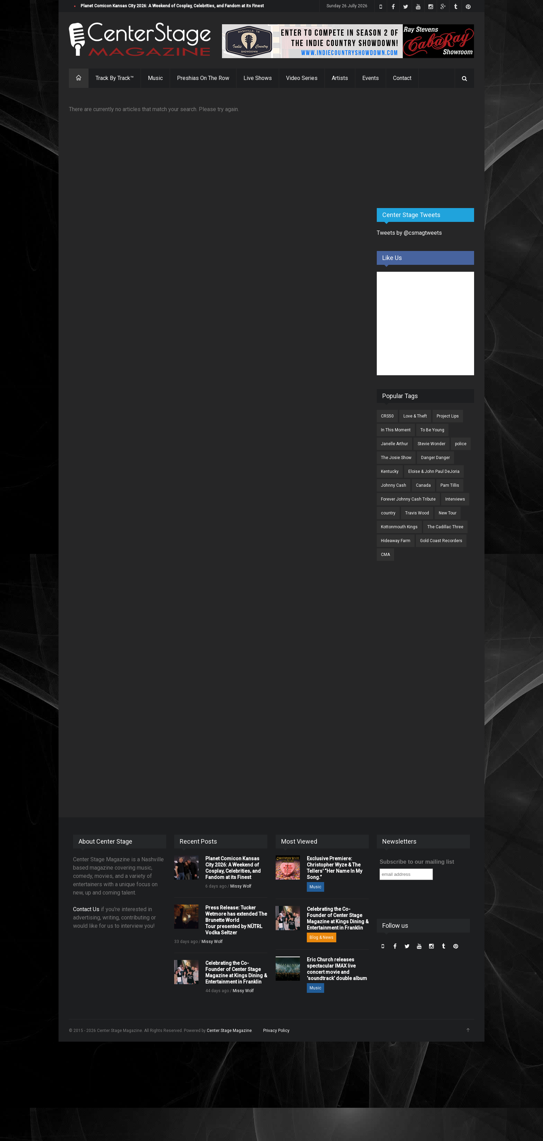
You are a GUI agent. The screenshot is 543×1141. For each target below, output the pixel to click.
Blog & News (321, 937)
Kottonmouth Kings (399, 526)
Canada (423, 485)
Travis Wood (417, 513)
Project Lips (448, 416)
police (460, 443)
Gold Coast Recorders (441, 540)
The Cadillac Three (445, 526)
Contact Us (86, 909)
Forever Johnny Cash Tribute (408, 499)
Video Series (302, 78)
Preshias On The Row (203, 78)
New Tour (447, 513)
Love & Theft (415, 416)
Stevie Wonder (431, 443)
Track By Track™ (115, 78)
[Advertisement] (429, 148)
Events (370, 78)
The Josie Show (396, 457)
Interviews (455, 499)
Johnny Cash (393, 485)
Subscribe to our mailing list (417, 862)
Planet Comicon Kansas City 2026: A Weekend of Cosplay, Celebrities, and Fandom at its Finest (172, 5)
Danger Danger (435, 457)
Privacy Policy (276, 1030)
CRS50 (387, 416)
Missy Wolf (240, 886)
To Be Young (432, 430)
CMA (385, 554)
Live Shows (257, 78)
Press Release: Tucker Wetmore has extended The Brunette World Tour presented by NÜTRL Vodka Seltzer (236, 920)
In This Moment (396, 430)
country (388, 513)
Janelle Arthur (394, 443)
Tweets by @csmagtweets (409, 233)
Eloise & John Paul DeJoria (434, 471)
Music (155, 78)
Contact (402, 78)
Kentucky (390, 471)
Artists (340, 78)
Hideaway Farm (395, 540)
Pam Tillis (449, 485)
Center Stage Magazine (229, 1030)
